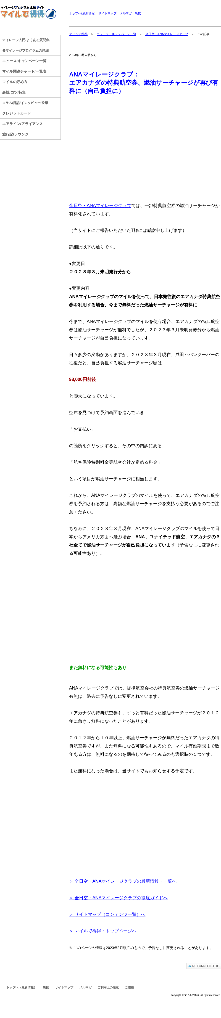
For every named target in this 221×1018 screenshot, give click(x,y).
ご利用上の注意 (108, 987)
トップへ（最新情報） (21, 987)
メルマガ (126, 13)
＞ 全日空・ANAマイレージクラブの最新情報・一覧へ (123, 881)
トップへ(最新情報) (82, 13)
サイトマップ (107, 13)
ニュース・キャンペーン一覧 (116, 34)
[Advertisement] (145, 146)
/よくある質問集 (25, 40)
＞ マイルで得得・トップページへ (102, 931)
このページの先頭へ (203, 966)
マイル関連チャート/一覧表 (24, 71)
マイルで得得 (78, 34)
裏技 (138, 13)
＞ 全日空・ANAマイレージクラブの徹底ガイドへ (118, 897)
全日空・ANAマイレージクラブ (166, 34)
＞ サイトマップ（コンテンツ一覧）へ (107, 914)
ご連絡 (129, 987)
